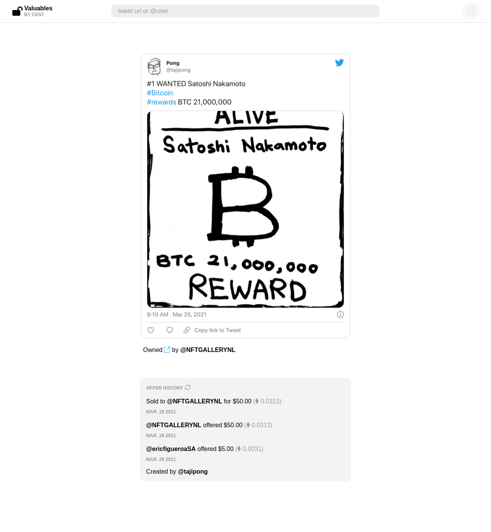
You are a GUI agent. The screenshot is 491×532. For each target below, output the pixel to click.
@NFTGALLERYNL (208, 350)
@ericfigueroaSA (171, 449)
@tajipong (193, 471)
